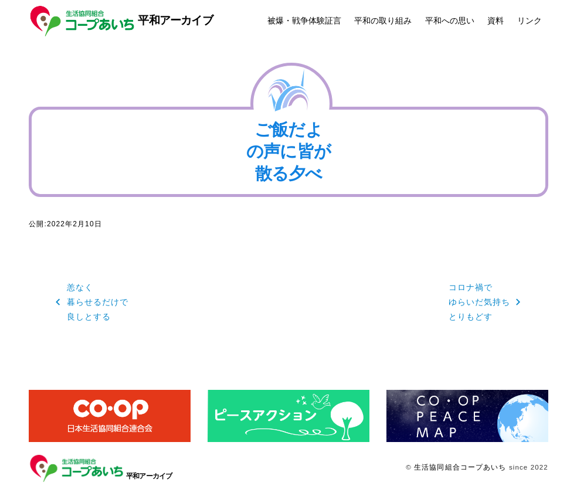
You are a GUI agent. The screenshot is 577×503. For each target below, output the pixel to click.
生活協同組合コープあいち (460, 467)
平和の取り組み (383, 20)
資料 (495, 20)
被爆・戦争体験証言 (304, 20)
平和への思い (449, 20)
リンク (529, 20)
